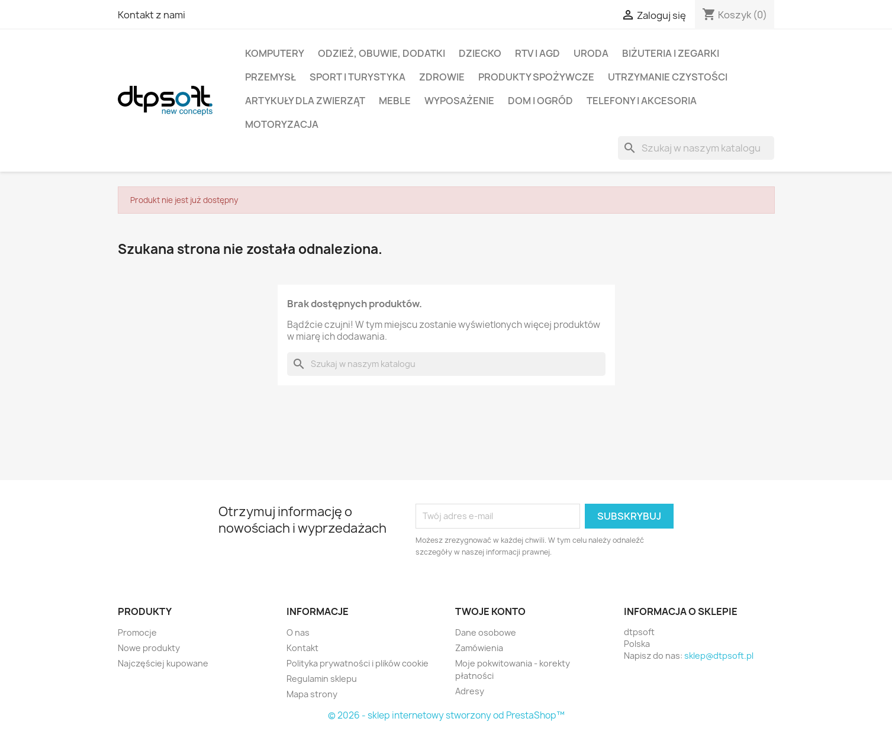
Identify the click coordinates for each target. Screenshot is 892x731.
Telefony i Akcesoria (642, 100)
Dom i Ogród (540, 100)
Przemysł (270, 76)
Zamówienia (479, 647)
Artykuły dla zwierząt (305, 100)
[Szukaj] (696, 148)
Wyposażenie (459, 100)
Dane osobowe (485, 632)
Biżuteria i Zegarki (670, 53)
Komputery (274, 53)
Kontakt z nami (151, 14)
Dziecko (480, 53)
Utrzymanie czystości (667, 76)
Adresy (469, 691)
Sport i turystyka (357, 76)
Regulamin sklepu (321, 678)
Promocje (137, 632)
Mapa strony (311, 694)
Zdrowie (442, 76)
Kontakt (302, 647)
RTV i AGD (537, 53)
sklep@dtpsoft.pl (718, 655)
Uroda (591, 53)
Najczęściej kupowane (163, 663)
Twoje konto (490, 611)
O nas (298, 632)
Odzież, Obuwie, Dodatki (381, 53)
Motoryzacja (281, 124)
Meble (395, 100)
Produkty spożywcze (536, 76)
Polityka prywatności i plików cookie (357, 663)
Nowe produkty (149, 647)
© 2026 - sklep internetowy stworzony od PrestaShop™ (446, 715)
